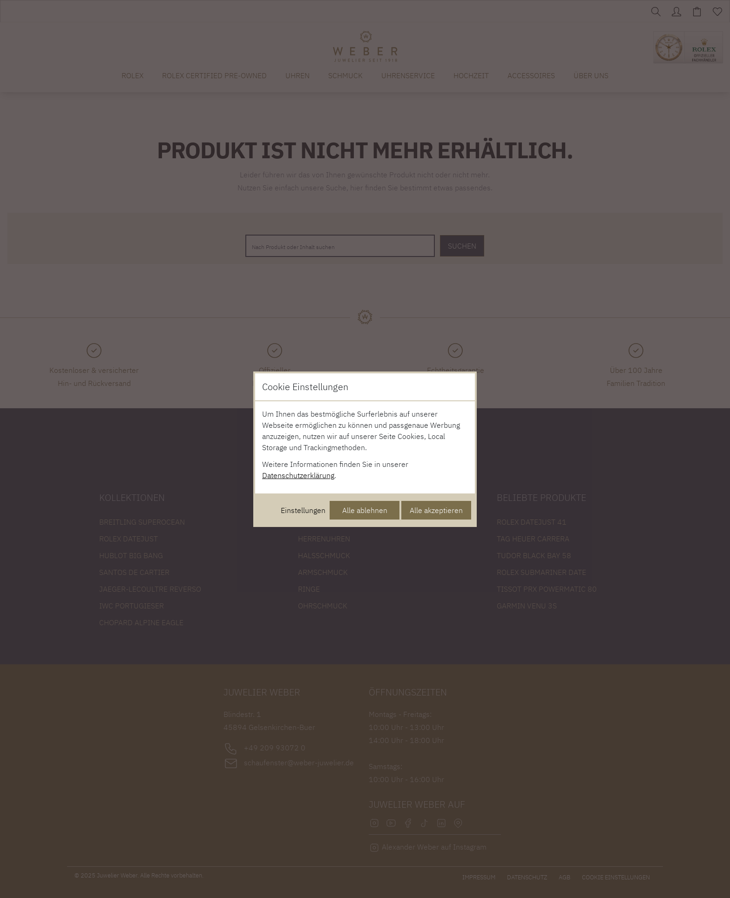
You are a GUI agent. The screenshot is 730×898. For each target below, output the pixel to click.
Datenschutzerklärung (298, 475)
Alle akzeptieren (436, 510)
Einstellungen (303, 510)
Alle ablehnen (364, 510)
